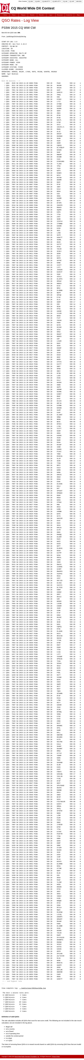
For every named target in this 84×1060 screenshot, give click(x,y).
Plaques (23, 15)
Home (5, 15)
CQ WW (30, 1)
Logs (51, 15)
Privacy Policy (56, 1056)
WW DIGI (78, 1)
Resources (60, 15)
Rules (14, 15)
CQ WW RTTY (46, 1)
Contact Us (69, 15)
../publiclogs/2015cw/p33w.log (32, 988)
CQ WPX (37, 1)
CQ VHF (71, 1)
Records (41, 15)
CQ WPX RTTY (56, 1)
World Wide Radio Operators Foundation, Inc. (27, 1056)
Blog (78, 15)
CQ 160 (65, 1)
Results (32, 15)
